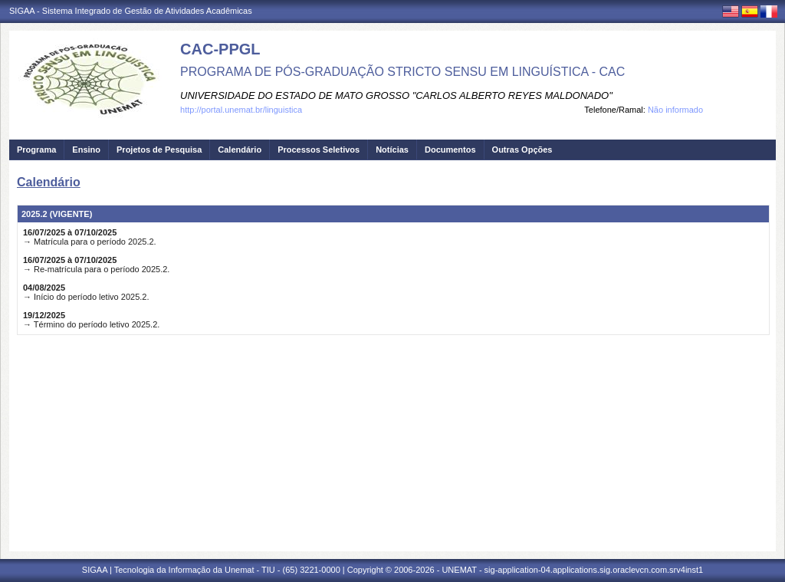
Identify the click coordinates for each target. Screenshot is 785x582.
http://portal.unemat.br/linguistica (241, 109)
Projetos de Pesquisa (159, 149)
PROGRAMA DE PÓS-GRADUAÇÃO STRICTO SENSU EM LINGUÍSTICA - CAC (402, 71)
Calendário (239, 149)
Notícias (392, 149)
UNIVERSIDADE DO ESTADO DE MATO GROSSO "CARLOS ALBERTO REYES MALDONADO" (396, 95)
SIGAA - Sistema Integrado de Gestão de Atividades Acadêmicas (130, 10)
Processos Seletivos (319, 149)
